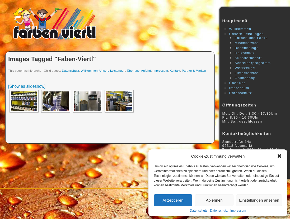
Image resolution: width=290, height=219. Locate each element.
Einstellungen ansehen (259, 200)
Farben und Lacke (251, 38)
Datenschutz (199, 210)
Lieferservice (247, 73)
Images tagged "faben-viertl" (52, 59)
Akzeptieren (172, 200)
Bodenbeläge (247, 48)
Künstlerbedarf (248, 58)
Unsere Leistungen (112, 70)
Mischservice (247, 43)
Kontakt (175, 70)
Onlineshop (245, 78)
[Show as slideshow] (26, 86)
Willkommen (89, 70)
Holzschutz (245, 53)
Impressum (238, 210)
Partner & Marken (194, 70)
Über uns (133, 70)
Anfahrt (146, 70)
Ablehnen (214, 200)
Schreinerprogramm (253, 63)
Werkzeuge (245, 68)
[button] (279, 156)
